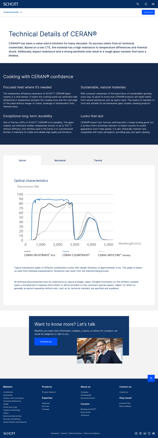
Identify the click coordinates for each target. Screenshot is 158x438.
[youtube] (153, 433)
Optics (6, 413)
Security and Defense (12, 419)
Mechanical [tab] (60, 160)
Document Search (88, 398)
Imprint (64, 433)
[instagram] (140, 433)
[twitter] (149, 433)
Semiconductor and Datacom (15, 422)
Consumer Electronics (12, 401)
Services (45, 406)
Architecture (8, 392)
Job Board (85, 415)
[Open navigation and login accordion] (145, 4)
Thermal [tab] (98, 160)
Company (84, 392)
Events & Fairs (125, 403)
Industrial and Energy (11, 410)
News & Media (125, 406)
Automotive (8, 395)
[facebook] (136, 433)
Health (5, 404)
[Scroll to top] (151, 378)
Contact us (148, 12)
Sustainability (86, 395)
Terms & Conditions (92, 433)
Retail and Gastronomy (12, 416)
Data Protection (75, 433)
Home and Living (10, 407)
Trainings (45, 409)
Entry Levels (86, 412)
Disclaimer (55, 433)
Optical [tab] (22, 160)
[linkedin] (145, 433)
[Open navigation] (153, 4)
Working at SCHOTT (88, 409)
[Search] (138, 4)
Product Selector (49, 392)
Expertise (46, 403)
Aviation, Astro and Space (13, 398)
